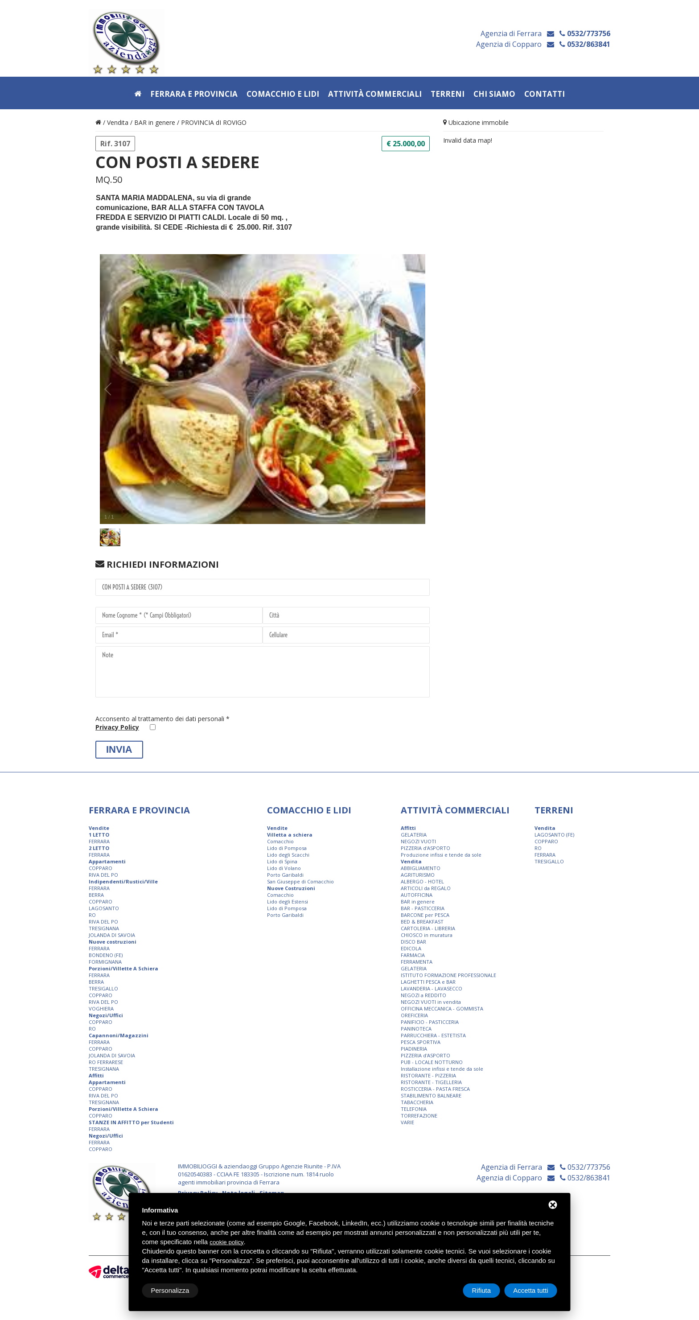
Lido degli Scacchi (288, 854)
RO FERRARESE (106, 1062)
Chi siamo (494, 94)
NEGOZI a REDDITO (423, 995)
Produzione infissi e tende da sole (441, 854)
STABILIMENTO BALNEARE (431, 1095)
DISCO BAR (413, 941)
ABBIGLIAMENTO (420, 868)
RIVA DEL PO (103, 874)
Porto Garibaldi (285, 874)
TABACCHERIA (417, 1102)
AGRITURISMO (418, 874)
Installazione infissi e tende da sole (442, 1068)
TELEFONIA (414, 1109)
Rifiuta (481, 1290)
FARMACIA (413, 955)
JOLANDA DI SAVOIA (112, 935)
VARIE (407, 1122)
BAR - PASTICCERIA (422, 908)
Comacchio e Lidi (283, 94)
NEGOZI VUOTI (418, 841)
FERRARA (99, 841)
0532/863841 (584, 44)
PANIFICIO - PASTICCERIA (430, 1022)
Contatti (544, 94)
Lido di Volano (284, 868)
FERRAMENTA (416, 961)
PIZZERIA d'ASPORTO (425, 848)
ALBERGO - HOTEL (422, 881)
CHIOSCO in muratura (426, 935)
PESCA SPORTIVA (420, 1042)
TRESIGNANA (104, 928)
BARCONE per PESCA (425, 915)
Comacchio (280, 841)
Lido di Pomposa (287, 848)
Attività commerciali (375, 94)
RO (92, 915)
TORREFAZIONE (419, 1115)
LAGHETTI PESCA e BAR (428, 981)
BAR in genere (154, 122)
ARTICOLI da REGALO (426, 888)
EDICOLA (411, 948)
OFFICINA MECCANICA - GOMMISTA (442, 1008)
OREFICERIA (414, 1015)
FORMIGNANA (105, 961)
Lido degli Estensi (287, 901)
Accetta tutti (530, 1290)
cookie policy (226, 1242)
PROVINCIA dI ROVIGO (214, 122)
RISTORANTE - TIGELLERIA (431, 1082)
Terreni (448, 94)
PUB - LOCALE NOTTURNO (432, 1062)
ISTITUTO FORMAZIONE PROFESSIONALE (448, 975)
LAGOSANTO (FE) (554, 834)
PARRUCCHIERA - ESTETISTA (433, 1035)
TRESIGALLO (103, 988)
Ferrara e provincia (194, 94)
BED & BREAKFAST (422, 921)
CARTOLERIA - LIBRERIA (428, 928)
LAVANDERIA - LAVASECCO (431, 988)
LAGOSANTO (104, 908)
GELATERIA (414, 834)
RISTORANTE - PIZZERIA (428, 1075)
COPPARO (100, 868)
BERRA (96, 894)
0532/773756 (584, 34)
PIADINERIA (414, 1048)
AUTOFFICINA (416, 894)
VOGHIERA (101, 1008)
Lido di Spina (282, 861)
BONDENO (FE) (106, 955)
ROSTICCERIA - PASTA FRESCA (435, 1088)
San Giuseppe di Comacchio (300, 881)
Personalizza (170, 1290)
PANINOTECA (416, 1028)
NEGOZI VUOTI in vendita (431, 1001)
